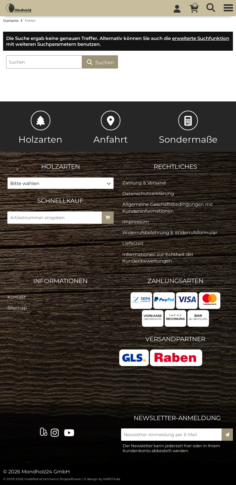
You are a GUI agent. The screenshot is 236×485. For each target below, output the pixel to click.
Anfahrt (110, 128)
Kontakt (16, 297)
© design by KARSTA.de (102, 479)
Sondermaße (188, 128)
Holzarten (40, 128)
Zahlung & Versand (144, 183)
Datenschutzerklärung (148, 193)
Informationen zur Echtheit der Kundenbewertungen (158, 257)
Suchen (99, 62)
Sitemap (17, 308)
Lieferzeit (133, 243)
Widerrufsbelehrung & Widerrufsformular (169, 232)
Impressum (135, 222)
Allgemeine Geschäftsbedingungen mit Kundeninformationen (167, 207)
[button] (60, 183)
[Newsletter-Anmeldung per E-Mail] (173, 434)
